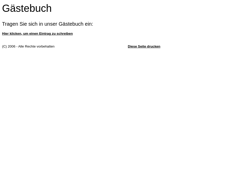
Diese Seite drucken (144, 46)
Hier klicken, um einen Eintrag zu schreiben (37, 33)
